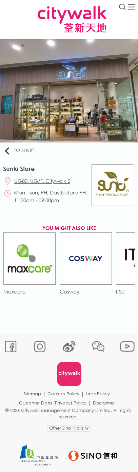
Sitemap (32, 394)
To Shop (18, 150)
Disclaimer (104, 403)
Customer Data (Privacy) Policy (52, 403)
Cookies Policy (63, 394)
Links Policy (98, 394)
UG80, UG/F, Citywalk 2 (42, 180)
